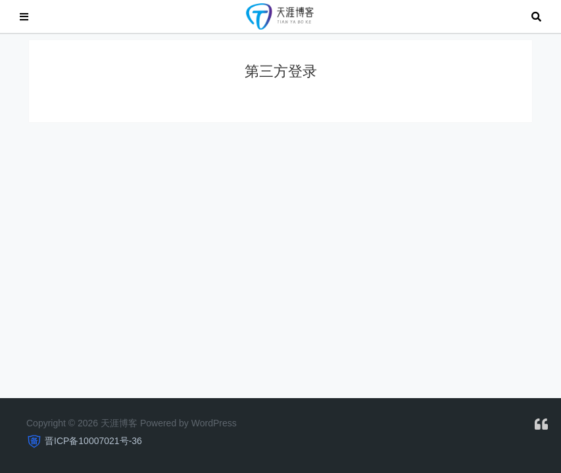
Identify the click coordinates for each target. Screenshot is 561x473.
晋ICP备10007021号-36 (93, 441)
